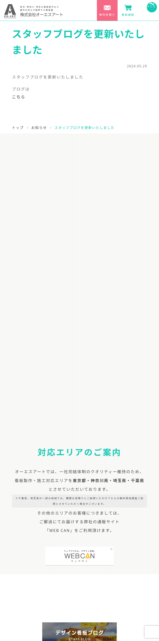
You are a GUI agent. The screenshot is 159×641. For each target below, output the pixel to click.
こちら (18, 98)
